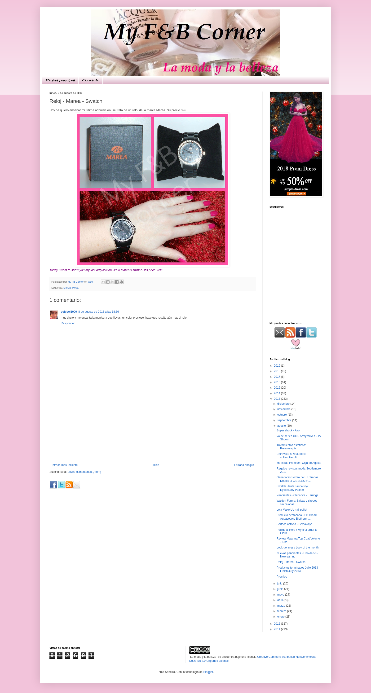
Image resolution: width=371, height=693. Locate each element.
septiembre (284, 420)
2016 (277, 382)
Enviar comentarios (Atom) (84, 472)
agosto (282, 425)
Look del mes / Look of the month (297, 547)
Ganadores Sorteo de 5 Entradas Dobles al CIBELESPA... (297, 479)
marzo (281, 605)
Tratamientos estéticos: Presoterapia (291, 446)
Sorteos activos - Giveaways (294, 524)
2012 (277, 623)
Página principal (60, 80)
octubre (282, 414)
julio (280, 583)
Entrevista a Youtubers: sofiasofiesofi (291, 455)
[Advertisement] (152, 427)
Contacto (90, 80)
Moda (75, 287)
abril (280, 600)
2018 (277, 371)
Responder (68, 323)
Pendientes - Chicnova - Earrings (297, 495)
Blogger (208, 672)
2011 (277, 629)
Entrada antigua (244, 465)
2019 (277, 365)
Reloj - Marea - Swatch (291, 562)
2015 (277, 387)
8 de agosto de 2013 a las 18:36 (98, 311)
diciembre (283, 403)
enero (281, 616)
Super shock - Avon (289, 430)
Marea (67, 287)
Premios (282, 576)
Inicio (156, 465)
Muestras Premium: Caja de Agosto (299, 463)
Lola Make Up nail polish (292, 509)
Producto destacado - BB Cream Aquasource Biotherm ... (297, 516)
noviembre (284, 409)
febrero (282, 611)
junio (280, 589)
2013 (277, 398)
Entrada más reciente (64, 465)
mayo (281, 594)
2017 (277, 376)
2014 (277, 393)
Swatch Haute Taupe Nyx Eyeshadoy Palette (293, 488)
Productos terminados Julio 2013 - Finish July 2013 (298, 569)
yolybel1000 (69, 311)
